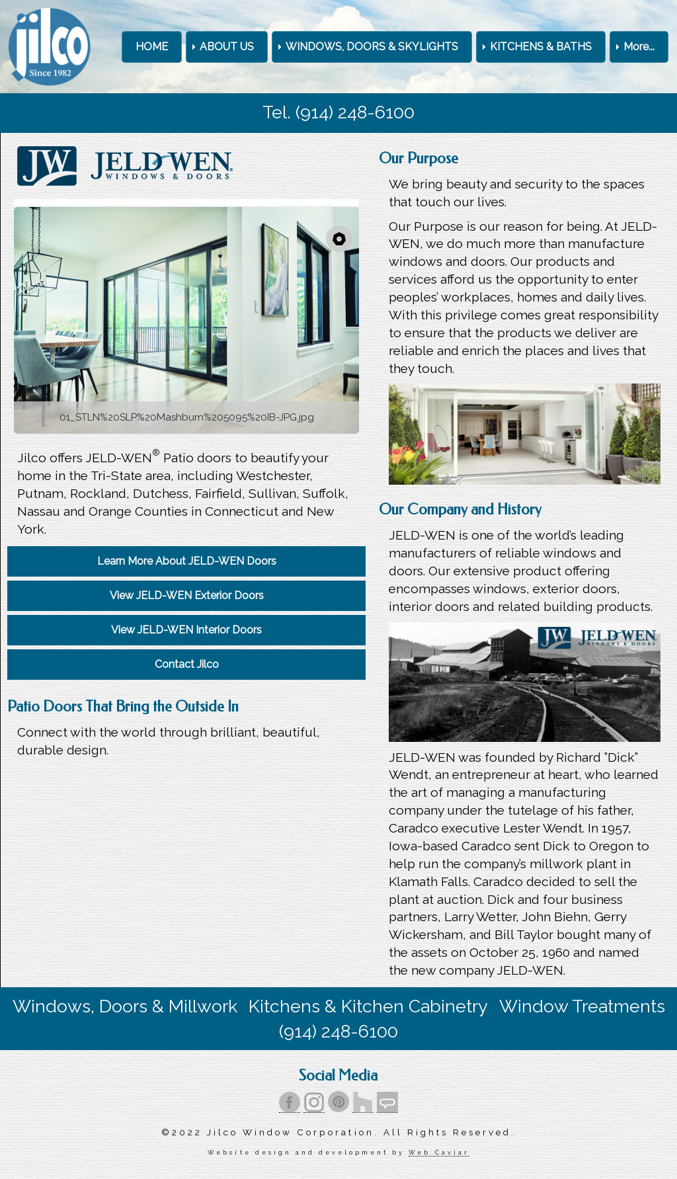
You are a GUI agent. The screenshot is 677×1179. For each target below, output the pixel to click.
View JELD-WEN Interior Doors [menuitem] (186, 630)
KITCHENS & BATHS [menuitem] (541, 46)
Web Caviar (439, 1152)
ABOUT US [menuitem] (227, 46)
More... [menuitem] (639, 46)
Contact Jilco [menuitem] (187, 664)
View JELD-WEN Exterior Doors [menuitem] (187, 595)
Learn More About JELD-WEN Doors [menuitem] (186, 561)
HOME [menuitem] (152, 46)
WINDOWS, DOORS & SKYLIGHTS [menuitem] (372, 46)
